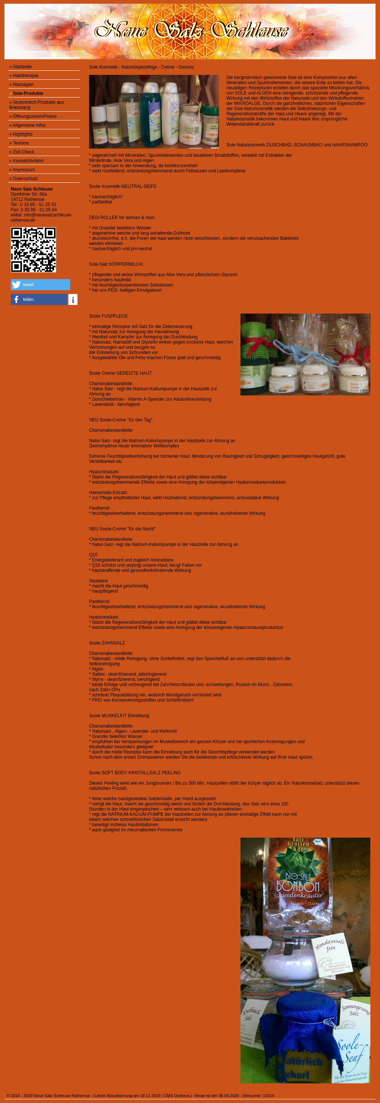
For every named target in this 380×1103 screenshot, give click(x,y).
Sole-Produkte (28, 93)
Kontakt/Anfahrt (28, 160)
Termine (21, 143)
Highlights (23, 134)
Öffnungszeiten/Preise (35, 116)
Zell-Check (23, 152)
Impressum (24, 169)
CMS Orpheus (177, 1095)
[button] (40, 284)
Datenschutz (25, 178)
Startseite (22, 66)
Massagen (23, 84)
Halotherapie (25, 75)
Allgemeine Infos (29, 125)
